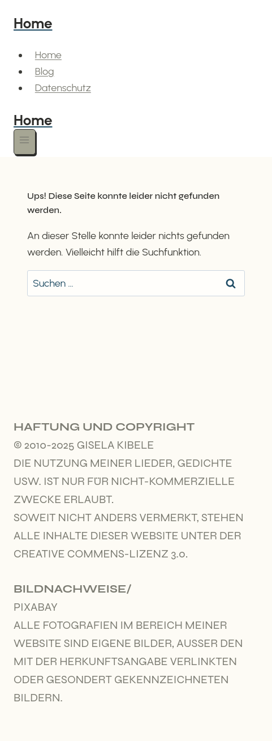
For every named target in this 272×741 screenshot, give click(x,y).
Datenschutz (63, 88)
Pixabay (36, 607)
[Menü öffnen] (25, 142)
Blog (44, 71)
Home (48, 55)
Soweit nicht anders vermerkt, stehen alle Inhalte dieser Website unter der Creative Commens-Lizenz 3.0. (129, 535)
